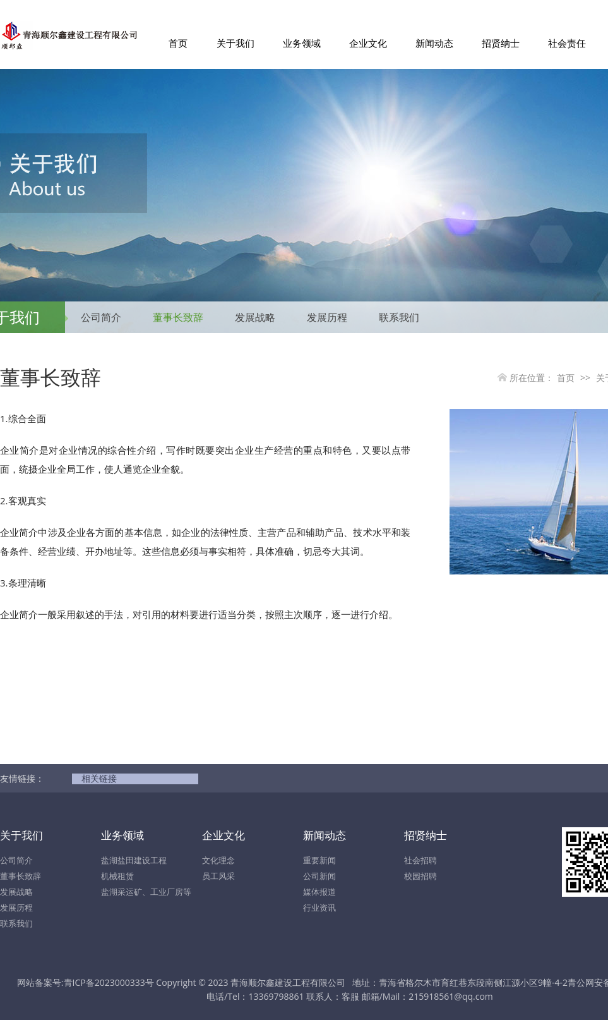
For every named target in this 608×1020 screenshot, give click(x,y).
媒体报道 (319, 891)
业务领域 (302, 43)
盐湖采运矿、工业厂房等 (146, 891)
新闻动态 (434, 43)
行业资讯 (319, 907)
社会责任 (567, 43)
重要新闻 (319, 860)
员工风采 (218, 876)
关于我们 (235, 43)
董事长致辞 (178, 317)
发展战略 (255, 317)
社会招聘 (420, 860)
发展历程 (327, 317)
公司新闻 (319, 876)
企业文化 (368, 43)
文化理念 (218, 860)
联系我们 (399, 317)
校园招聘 (420, 876)
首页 (178, 43)
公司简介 (101, 317)
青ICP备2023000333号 (109, 982)
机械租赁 (117, 876)
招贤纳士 (501, 43)
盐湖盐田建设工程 (134, 860)
